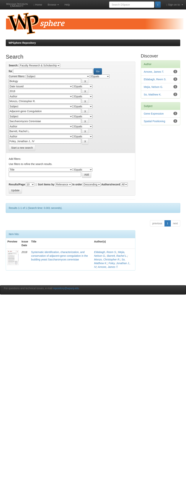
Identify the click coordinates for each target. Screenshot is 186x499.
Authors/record (110, 184)
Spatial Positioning (154, 121)
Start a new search (22, 147)
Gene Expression (154, 113)
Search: (13, 65)
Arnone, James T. (108, 266)
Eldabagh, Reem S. (105, 252)
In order (77, 184)
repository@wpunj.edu (66, 288)
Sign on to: (174, 4)
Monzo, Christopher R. (107, 259)
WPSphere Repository (22, 42)
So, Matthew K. (152, 94)
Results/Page (17, 184)
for (10, 71)
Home (38, 4)
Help (67, 4)
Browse (53, 4)
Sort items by (46, 184)
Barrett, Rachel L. (117, 255)
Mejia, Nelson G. (153, 86)
